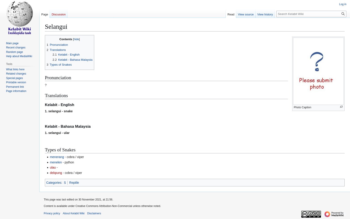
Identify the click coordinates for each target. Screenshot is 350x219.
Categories (53, 182)
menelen (56, 162)
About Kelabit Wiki (73, 213)
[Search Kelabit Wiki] (311, 14)
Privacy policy (52, 213)
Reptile (74, 182)
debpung (56, 173)
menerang (57, 157)
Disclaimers (94, 213)
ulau (53, 167)
